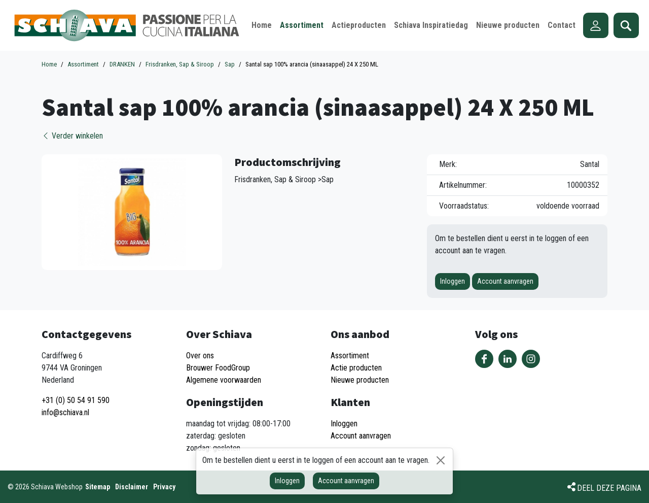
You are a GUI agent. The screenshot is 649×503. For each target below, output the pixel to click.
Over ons (200, 355)
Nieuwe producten (360, 380)
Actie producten (356, 368)
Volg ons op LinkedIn (507, 359)
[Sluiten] (441, 460)
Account (595, 25)
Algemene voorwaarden (223, 380)
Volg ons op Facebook (484, 359)
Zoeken (626, 25)
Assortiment (350, 355)
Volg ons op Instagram (531, 359)
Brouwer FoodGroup (218, 368)
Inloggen (452, 281)
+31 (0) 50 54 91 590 (76, 400)
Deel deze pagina (609, 488)
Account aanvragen (505, 281)
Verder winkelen (72, 136)
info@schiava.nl (65, 412)
